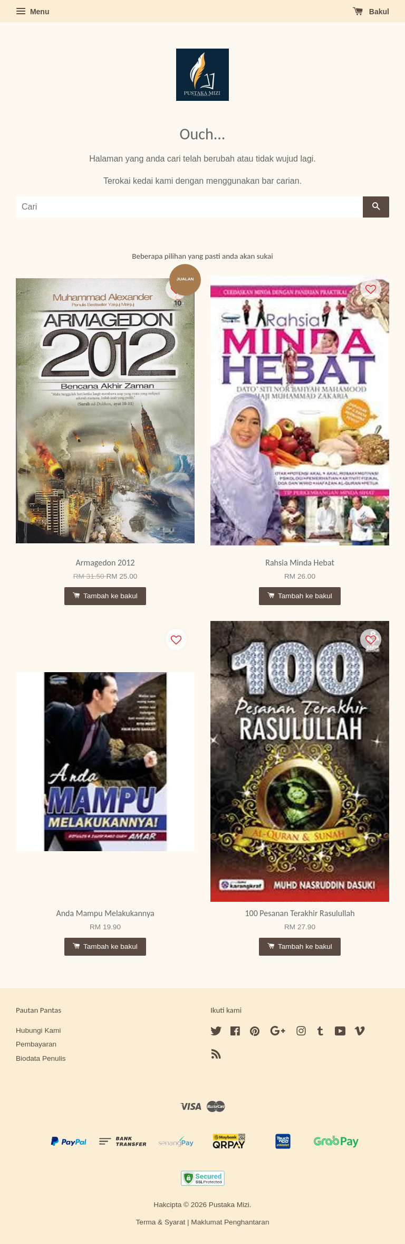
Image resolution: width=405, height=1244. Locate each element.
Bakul (371, 11)
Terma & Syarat (161, 1222)
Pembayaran (36, 1044)
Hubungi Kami (38, 1030)
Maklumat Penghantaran (230, 1222)
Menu (32, 11)
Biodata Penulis (40, 1058)
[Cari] (189, 207)
